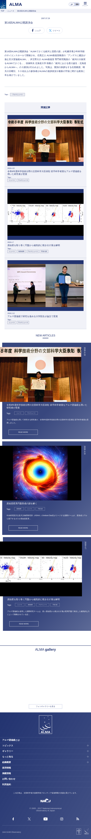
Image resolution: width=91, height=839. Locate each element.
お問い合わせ (8, 779)
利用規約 (6, 784)
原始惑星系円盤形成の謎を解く (22, 503)
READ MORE (23, 432)
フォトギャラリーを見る (45, 706)
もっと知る (7, 756)
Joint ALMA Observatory (11, 832)
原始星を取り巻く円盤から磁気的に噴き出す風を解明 (33, 599)
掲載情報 (6, 773)
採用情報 (6, 767)
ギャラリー (7, 751)
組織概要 (6, 762)
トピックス (7, 745)
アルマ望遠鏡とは (11, 740)
